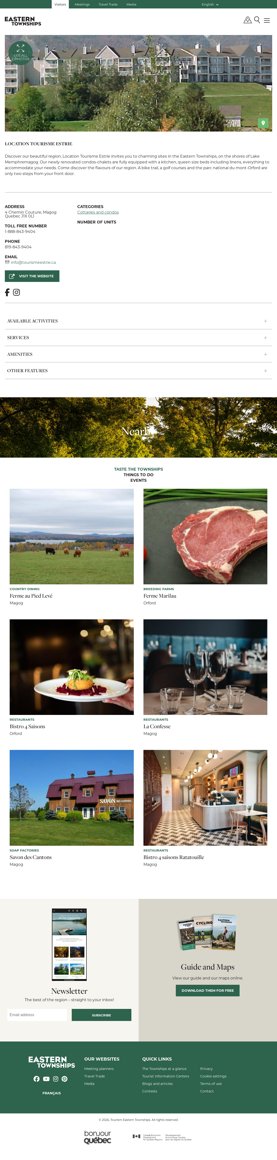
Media (131, 4)
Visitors (60, 4)
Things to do (139, 475)
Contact (207, 1091)
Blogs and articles (157, 1083)
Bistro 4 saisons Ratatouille (173, 857)
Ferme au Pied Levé (31, 595)
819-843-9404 (18, 246)
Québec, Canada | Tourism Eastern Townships (23, 21)
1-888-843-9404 (20, 231)
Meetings (82, 4)
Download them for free (208, 990)
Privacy (206, 1068)
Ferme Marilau (159, 595)
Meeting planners (99, 1068)
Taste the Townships (138, 469)
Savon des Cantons (31, 857)
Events (138, 480)
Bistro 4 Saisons (27, 726)
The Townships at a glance (164, 1068)
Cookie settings (213, 1076)
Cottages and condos (98, 212)
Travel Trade (108, 4)
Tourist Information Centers (165, 1076)
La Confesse (156, 726)
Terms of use (211, 1083)
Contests (149, 1091)
